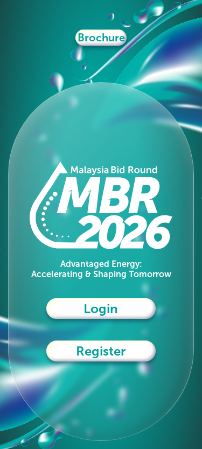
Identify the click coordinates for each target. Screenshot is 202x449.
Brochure (101, 37)
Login (100, 308)
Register (101, 351)
